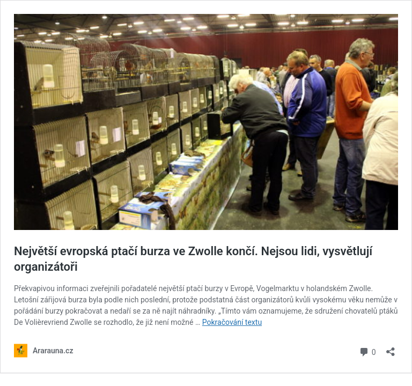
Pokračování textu (232, 322)
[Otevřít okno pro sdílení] (390, 348)
